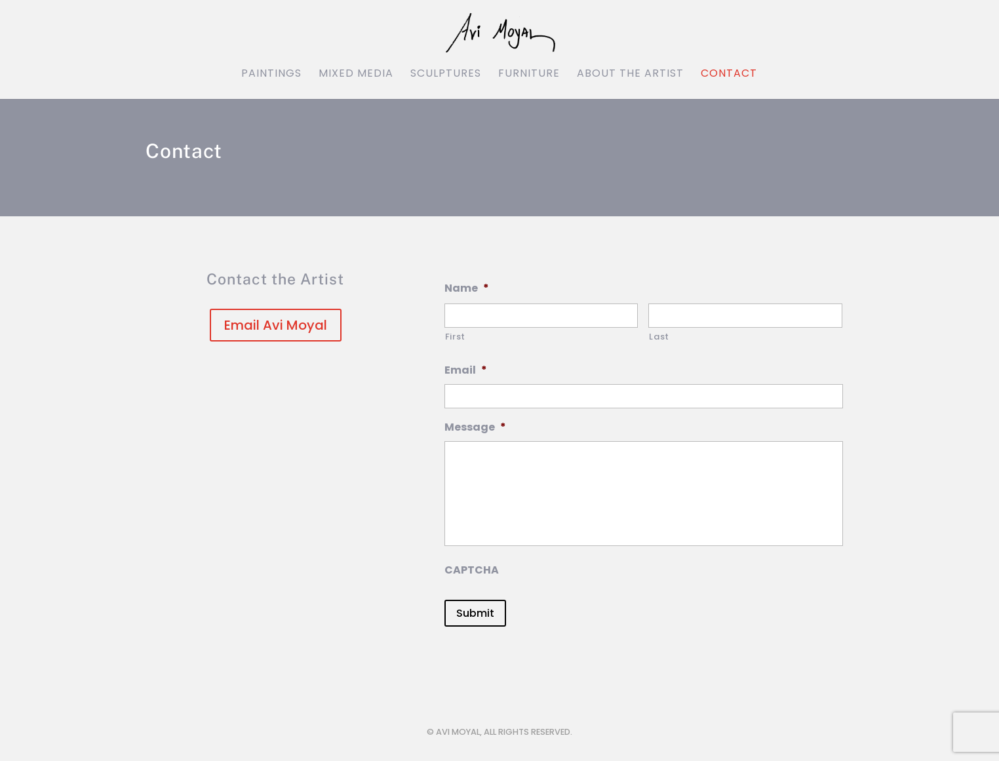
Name (466, 289)
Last (659, 336)
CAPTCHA (471, 570)
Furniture (529, 75)
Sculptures (445, 75)
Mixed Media (356, 75)
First (455, 336)
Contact (729, 75)
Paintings (271, 75)
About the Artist (630, 75)
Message (475, 428)
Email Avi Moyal (275, 325)
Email (465, 371)
